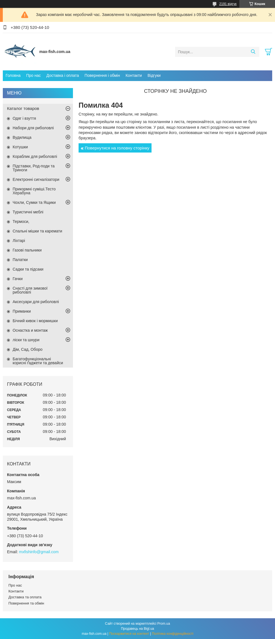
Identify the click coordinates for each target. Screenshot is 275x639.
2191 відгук (228, 4)
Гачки (18, 278)
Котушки (20, 147)
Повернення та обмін (26, 603)
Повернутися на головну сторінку (117, 148)
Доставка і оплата (62, 75)
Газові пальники (27, 250)
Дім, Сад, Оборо (27, 349)
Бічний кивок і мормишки (35, 321)
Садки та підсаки (28, 269)
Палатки (20, 259)
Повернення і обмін (102, 75)
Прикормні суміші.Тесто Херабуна (34, 191)
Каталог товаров (23, 108)
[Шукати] (253, 52)
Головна (13, 75)
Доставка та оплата (25, 597)
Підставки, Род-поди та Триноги (34, 168)
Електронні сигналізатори (36, 179)
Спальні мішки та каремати (37, 231)
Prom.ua (163, 624)
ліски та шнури (26, 340)
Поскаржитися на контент (129, 634)
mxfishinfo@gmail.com (39, 552)
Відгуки (154, 75)
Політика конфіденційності (172, 634)
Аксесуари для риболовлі (36, 301)
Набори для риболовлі (33, 128)
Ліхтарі (19, 240)
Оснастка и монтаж (30, 330)
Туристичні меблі (28, 212)
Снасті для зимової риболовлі (30, 290)
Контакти (133, 75)
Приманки (22, 311)
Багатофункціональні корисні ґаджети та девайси (38, 361)
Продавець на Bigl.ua (137, 629)
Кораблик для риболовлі (35, 156)
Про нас (33, 75)
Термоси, (21, 221)
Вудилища (22, 137)
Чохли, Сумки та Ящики (34, 202)
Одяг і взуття (24, 118)
